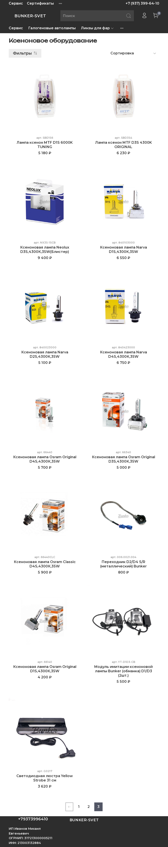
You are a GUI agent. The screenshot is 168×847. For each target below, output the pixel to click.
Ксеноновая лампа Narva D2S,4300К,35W (44, 354)
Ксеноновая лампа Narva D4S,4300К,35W (123, 354)
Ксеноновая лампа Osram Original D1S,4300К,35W (44, 669)
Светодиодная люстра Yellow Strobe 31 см (44, 778)
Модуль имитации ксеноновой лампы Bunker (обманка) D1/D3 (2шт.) (123, 671)
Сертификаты (40, 3)
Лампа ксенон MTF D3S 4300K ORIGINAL (123, 144)
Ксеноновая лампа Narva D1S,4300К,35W (123, 249)
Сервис (16, 3)
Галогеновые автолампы (52, 28)
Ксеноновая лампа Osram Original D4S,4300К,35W (44, 459)
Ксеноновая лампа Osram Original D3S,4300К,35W (123, 459)
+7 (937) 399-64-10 (142, 3)
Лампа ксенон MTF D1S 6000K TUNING (45, 144)
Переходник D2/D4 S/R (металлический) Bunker (123, 564)
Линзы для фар (97, 28)
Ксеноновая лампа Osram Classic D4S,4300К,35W (45, 564)
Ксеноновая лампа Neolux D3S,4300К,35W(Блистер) (44, 249)
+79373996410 (33, 819)
